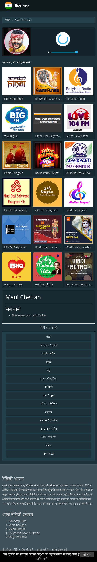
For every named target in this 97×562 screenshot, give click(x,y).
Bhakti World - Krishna (80, 247)
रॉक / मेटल (48, 453)
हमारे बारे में (42, 549)
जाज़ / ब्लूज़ (48, 395)
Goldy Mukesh (44, 284)
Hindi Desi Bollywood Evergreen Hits (57, 136)
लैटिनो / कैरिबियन (48, 403)
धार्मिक (48, 445)
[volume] (64, 52)
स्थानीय (48, 412)
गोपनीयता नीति (9, 549)
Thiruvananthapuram (24, 315)
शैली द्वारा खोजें (48, 327)
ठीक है (87, 554)
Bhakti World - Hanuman (50, 247)
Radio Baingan (17, 525)
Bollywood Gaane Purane (50, 98)
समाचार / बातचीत (48, 420)
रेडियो (7, 20)
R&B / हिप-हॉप (48, 437)
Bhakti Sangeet (13, 173)
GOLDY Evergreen (46, 210)
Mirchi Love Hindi (77, 136)
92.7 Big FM (11, 136)
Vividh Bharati (17, 529)
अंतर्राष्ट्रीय (48, 387)
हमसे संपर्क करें (59, 549)
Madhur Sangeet (76, 210)
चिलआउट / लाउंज (48, 345)
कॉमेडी (49, 362)
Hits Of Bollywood (15, 247)
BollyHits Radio (75, 98)
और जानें (42, 559)
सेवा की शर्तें (27, 549)
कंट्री (48, 370)
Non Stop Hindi (13, 98)
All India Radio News (78, 173)
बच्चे (48, 337)
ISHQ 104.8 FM (13, 284)
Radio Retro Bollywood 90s (51, 173)
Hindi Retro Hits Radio (80, 284)
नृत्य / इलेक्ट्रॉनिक (48, 378)
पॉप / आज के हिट (48, 428)
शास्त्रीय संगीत (48, 353)
